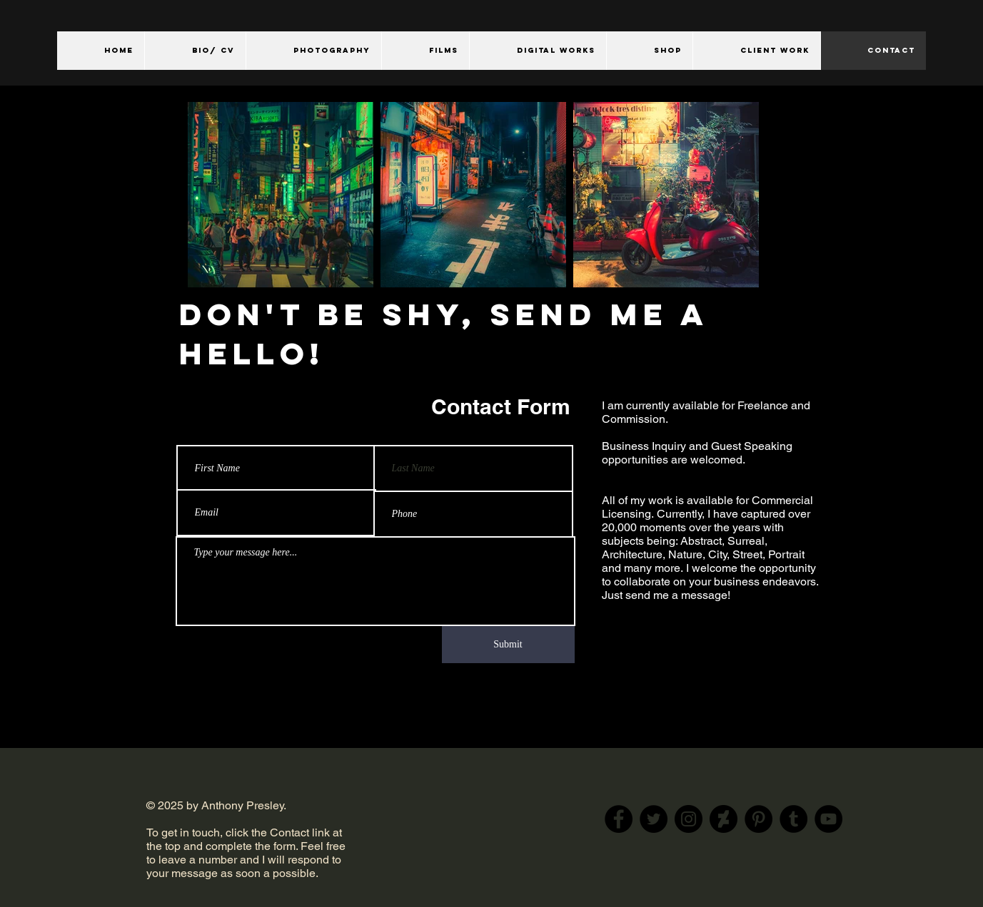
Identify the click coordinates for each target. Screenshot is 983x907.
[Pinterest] (758, 819)
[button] (313, 50)
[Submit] (508, 644)
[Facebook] (618, 819)
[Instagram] (688, 819)
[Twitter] (653, 819)
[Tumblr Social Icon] (793, 819)
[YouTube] (828, 819)
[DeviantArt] (723, 819)
